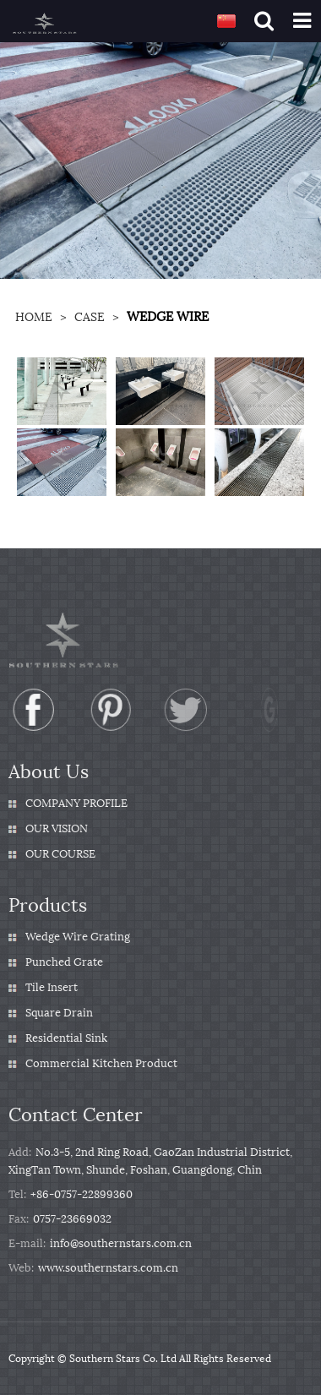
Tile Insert (51, 987)
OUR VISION (56, 828)
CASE (89, 317)
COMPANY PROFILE (76, 803)
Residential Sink (66, 1038)
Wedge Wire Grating (77, 936)
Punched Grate (64, 962)
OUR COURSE (60, 853)
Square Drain (59, 1012)
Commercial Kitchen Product (101, 1063)
